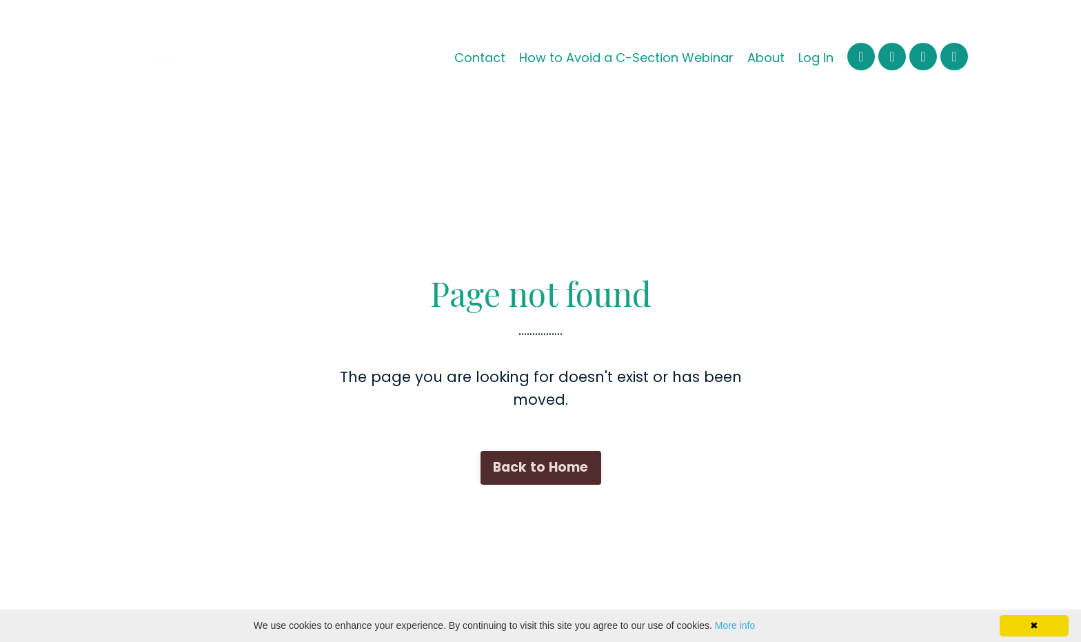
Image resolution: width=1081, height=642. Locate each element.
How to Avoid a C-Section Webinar (626, 57)
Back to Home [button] (541, 467)
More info (735, 625)
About (766, 57)
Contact (479, 57)
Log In (816, 57)
